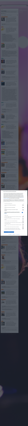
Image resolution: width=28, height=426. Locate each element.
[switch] (23, 205)
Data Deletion (10, 234)
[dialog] (14, 213)
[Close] (26, 191)
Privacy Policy (17, 234)
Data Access (14, 234)
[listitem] (14, 203)
